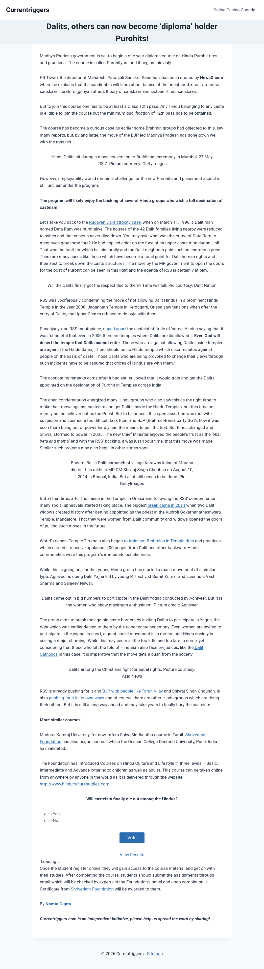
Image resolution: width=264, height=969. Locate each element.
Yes (56, 813)
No (55, 820)
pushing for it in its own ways (76, 697)
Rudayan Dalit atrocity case (115, 222)
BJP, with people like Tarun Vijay (132, 691)
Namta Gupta (58, 903)
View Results (132, 854)
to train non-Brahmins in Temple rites (159, 540)
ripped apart (114, 328)
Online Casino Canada (234, 9)
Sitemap (155, 953)
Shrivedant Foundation (92, 888)
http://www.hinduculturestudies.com (74, 783)
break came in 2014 (166, 505)
